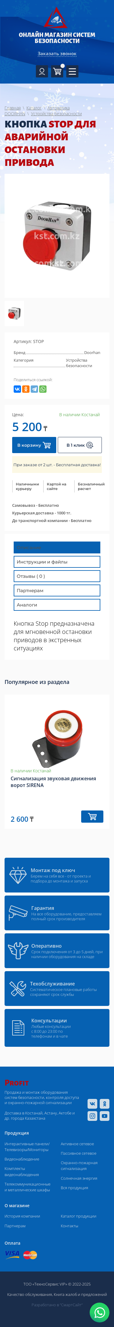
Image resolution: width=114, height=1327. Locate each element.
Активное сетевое (77, 1143)
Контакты (69, 1226)
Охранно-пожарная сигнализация (79, 1165)
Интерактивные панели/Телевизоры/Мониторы (27, 1146)
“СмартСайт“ (71, 1304)
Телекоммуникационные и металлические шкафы (27, 1187)
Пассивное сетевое (78, 1153)
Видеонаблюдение (22, 1159)
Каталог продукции (78, 1216)
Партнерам (15, 1226)
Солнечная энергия (79, 1178)
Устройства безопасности (79, 362)
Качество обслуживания (29, 1294)
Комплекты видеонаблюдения (22, 1171)
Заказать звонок (57, 53)
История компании (22, 1216)
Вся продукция (74, 1187)
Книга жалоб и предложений (80, 1294)
